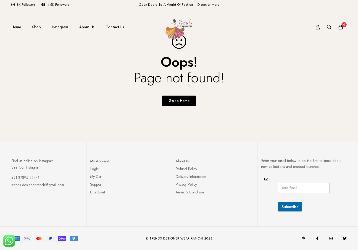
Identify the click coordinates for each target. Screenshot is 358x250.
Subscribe (290, 206)
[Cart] (340, 27)
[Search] (329, 27)
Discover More (208, 4)
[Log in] (318, 27)
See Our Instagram (25, 167)
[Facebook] (317, 238)
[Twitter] (345, 238)
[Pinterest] (303, 238)
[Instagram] (331, 238)
